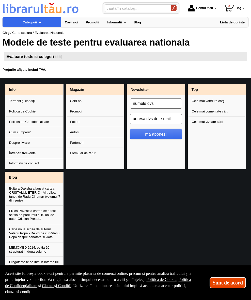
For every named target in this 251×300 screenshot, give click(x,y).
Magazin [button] (77, 90)
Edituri (75, 122)
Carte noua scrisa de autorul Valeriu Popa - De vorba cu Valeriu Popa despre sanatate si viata (34, 233)
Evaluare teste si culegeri (34, 56)
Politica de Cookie (22, 111)
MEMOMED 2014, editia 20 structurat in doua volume (29, 249)
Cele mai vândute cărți (208, 101)
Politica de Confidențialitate (29, 122)
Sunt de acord (228, 282)
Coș (232, 8)
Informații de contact (24, 163)
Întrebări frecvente (22, 153)
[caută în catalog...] (135, 8)
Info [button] (12, 90)
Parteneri (77, 143)
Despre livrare (19, 143)
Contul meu (200, 8)
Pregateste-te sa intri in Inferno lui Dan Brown (33, 264)
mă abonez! (156, 134)
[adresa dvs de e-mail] (156, 119)
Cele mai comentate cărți (210, 111)
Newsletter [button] (140, 90)
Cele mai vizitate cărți (207, 122)
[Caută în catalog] (174, 8)
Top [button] (195, 90)
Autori (74, 132)
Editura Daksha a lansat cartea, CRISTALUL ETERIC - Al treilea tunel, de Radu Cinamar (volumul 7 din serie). (34, 194)
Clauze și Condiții (56, 285)
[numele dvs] (156, 103)
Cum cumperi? (20, 132)
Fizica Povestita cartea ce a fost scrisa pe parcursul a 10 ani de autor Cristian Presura (32, 215)
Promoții (76, 111)
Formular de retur (83, 153)
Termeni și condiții (22, 101)
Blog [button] (13, 177)
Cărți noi (76, 101)
